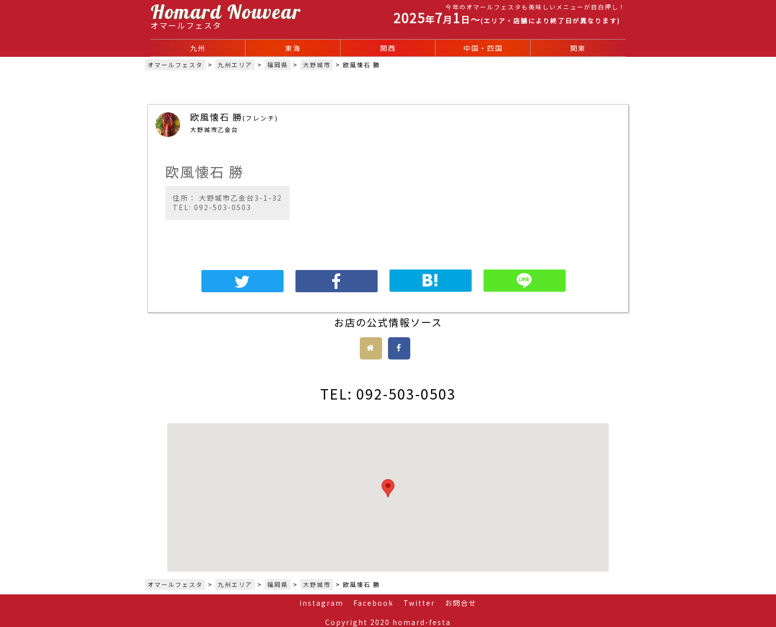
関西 (388, 48)
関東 (578, 48)
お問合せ (461, 603)
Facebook (373, 603)
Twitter (419, 603)
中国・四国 (483, 48)
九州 (198, 48)
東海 (293, 48)
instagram (321, 603)
